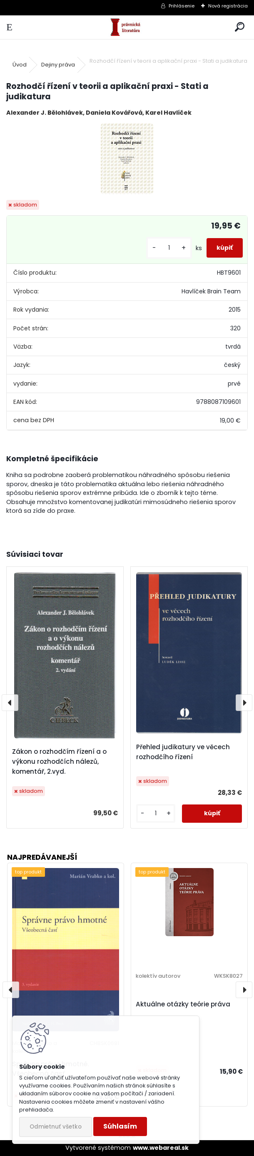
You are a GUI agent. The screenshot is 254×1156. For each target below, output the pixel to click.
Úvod (19, 65)
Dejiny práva (58, 65)
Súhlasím (120, 1126)
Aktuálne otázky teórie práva (183, 1004)
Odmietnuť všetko (56, 1127)
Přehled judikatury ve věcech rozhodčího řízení (183, 752)
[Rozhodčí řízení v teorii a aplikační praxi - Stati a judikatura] (127, 158)
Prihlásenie (181, 5)
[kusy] (169, 248)
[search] (239, 27)
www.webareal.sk (161, 1148)
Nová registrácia (228, 5)
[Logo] (127, 27)
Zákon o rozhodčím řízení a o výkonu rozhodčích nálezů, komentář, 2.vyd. (59, 761)
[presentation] (10, 702)
